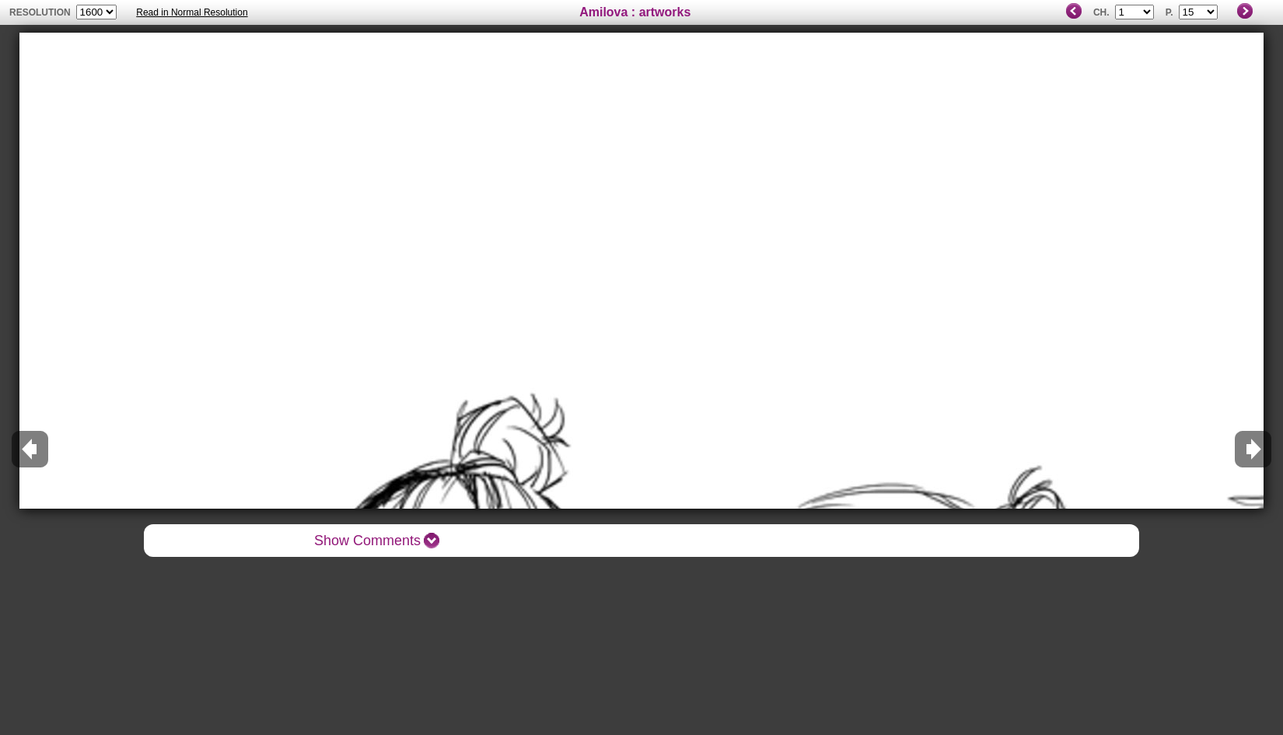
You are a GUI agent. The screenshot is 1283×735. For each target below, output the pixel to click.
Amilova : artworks (634, 12)
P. (1169, 12)
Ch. (1101, 12)
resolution (41, 12)
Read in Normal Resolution (191, 12)
